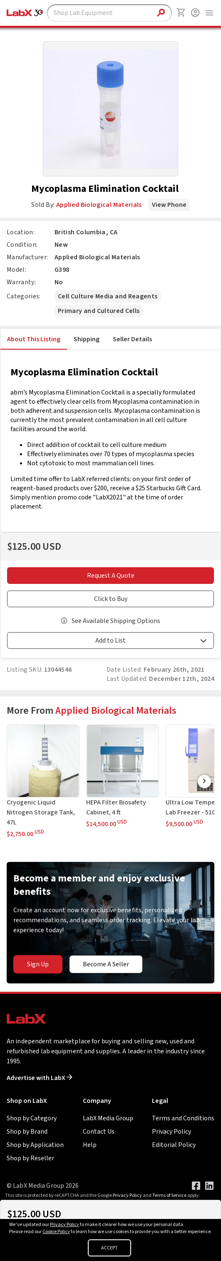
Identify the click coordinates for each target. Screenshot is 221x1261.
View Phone (169, 204)
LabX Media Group (108, 1118)
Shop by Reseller (30, 1158)
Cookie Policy (56, 1231)
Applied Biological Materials (99, 204)
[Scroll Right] (204, 781)
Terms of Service (169, 1195)
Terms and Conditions (183, 1118)
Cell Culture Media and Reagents (107, 296)
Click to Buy (110, 598)
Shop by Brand (27, 1131)
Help (90, 1144)
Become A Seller (106, 964)
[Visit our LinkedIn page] (209, 1185)
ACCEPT (109, 1247)
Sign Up (38, 964)
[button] (110, 641)
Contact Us (98, 1131)
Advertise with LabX (39, 1077)
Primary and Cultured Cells (98, 310)
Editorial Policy (174, 1144)
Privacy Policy (171, 1131)
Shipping (86, 339)
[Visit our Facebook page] (196, 1185)
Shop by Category (32, 1118)
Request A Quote (110, 575)
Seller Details (132, 339)
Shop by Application (35, 1144)
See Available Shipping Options (116, 621)
